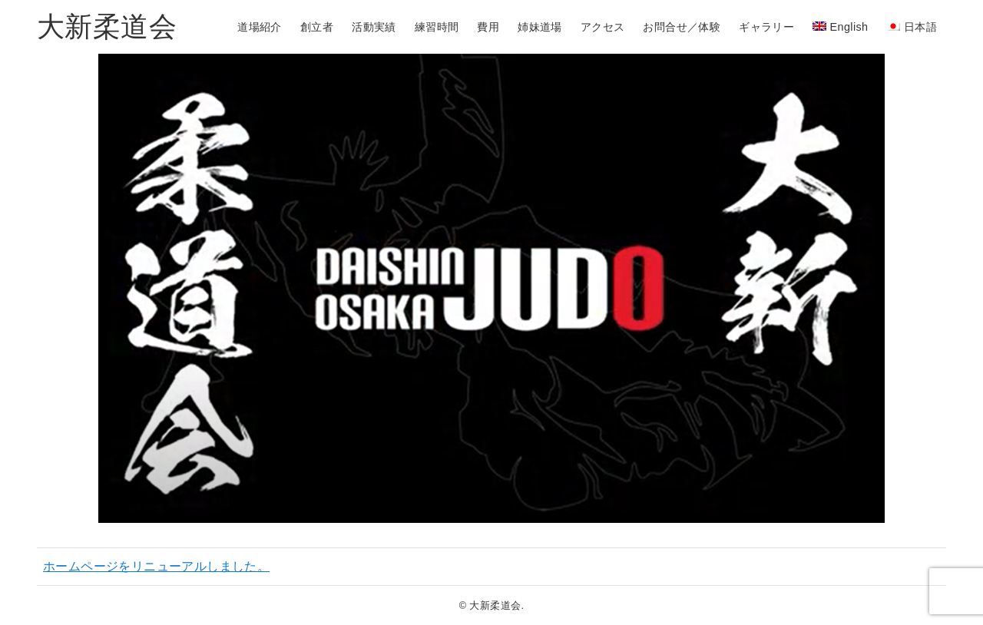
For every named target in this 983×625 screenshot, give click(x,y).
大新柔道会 (107, 26)
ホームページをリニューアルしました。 (156, 566)
